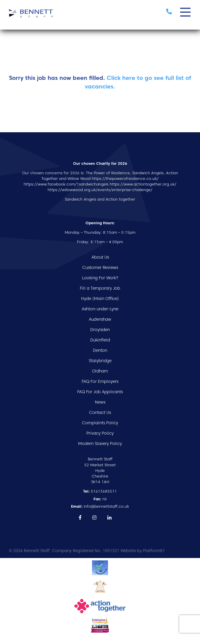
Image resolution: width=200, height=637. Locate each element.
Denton (100, 350)
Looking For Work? (100, 277)
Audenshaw (100, 319)
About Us (100, 257)
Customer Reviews (100, 267)
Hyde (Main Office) (100, 298)
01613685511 (100, 491)
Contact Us (100, 412)
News (100, 402)
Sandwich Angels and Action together (100, 199)
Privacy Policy (100, 433)
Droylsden (100, 329)
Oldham (100, 371)
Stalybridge (100, 360)
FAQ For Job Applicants (100, 391)
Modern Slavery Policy (100, 443)
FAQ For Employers (100, 381)
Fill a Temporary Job (100, 288)
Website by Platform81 (142, 550)
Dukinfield (100, 340)
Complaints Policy (100, 422)
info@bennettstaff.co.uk (100, 506)
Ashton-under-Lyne (100, 309)
